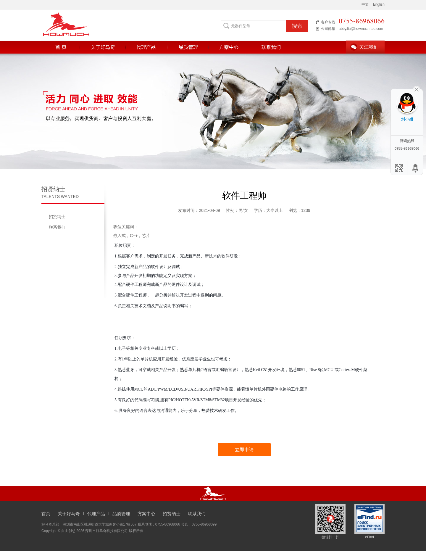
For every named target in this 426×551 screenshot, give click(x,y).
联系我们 (57, 227)
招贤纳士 (57, 216)
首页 (45, 513)
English (378, 4)
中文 (365, 4)
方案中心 (146, 513)
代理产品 (96, 513)
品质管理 (121, 513)
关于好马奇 (69, 513)
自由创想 (68, 531)
